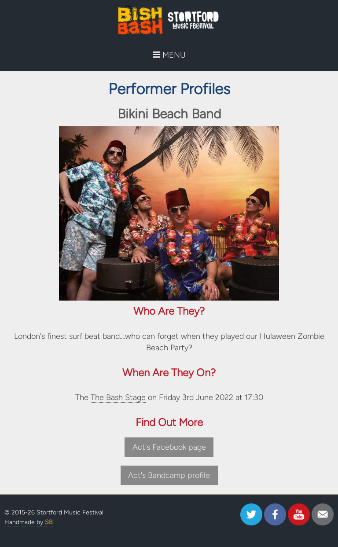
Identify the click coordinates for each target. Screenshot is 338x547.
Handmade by (28, 522)
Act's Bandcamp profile (169, 475)
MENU (169, 55)
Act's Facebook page (169, 447)
